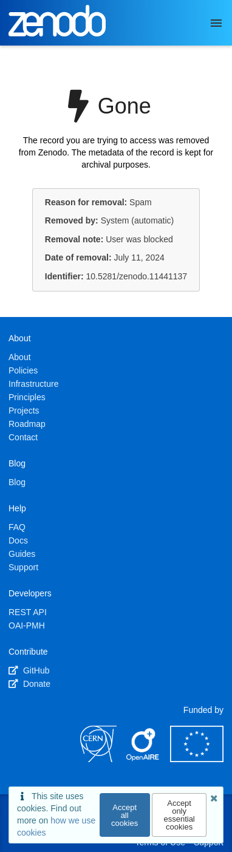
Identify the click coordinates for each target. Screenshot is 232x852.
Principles (27, 397)
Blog (17, 482)
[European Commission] (196, 759)
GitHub (29, 670)
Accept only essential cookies (178, 815)
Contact (23, 437)
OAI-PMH (27, 625)
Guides (22, 554)
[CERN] (98, 759)
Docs (18, 540)
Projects (24, 410)
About (20, 357)
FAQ (17, 527)
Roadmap (27, 424)
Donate (29, 684)
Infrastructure (33, 384)
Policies (23, 370)
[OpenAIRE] (143, 759)
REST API (28, 612)
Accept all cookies (124, 815)
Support (23, 567)
